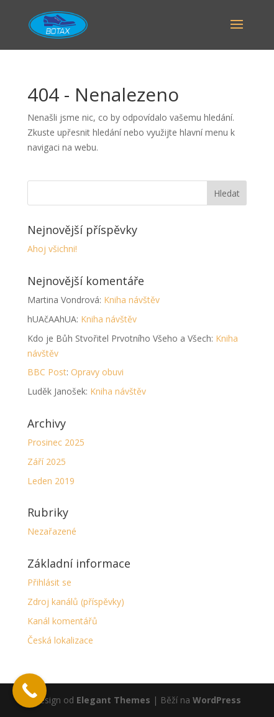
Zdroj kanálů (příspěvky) (75, 601)
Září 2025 (46, 461)
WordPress (217, 700)
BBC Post (46, 372)
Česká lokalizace (60, 640)
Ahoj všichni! (52, 249)
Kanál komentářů (62, 621)
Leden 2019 (51, 481)
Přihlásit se (49, 582)
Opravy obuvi (97, 372)
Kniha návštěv (132, 300)
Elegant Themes (113, 700)
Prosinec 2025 (55, 442)
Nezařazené (51, 531)
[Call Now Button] (29, 690)
